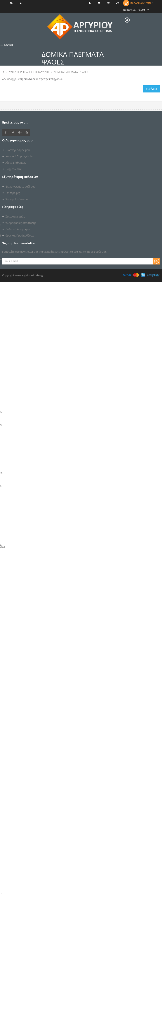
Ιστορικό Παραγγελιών (19, 156)
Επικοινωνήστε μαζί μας (20, 186)
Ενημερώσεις (13, 169)
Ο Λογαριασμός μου (17, 150)
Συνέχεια (151, 89)
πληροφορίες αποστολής (20, 223)
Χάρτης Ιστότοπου (16, 199)
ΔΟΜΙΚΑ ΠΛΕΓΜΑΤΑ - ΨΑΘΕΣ (71, 72)
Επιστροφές (12, 193)
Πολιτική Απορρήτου (18, 229)
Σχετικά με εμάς (15, 216)
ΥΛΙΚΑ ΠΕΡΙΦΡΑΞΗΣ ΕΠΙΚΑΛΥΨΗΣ (29, 72)
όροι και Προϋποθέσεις (19, 235)
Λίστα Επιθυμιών (15, 163)
